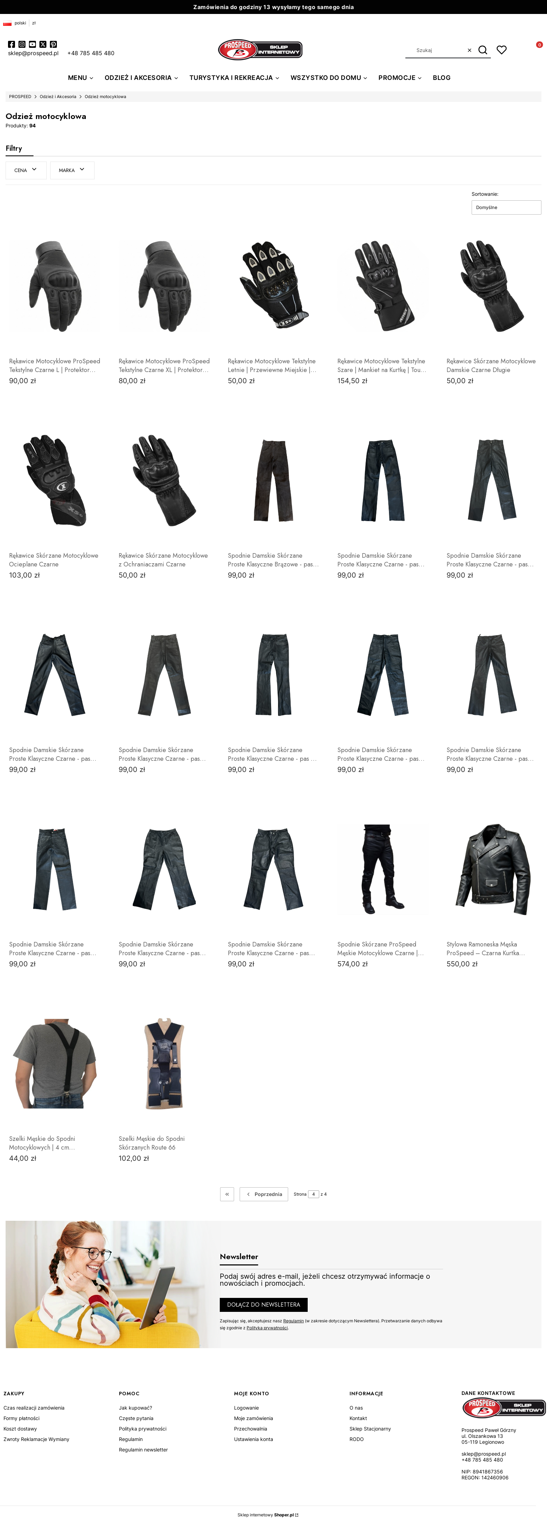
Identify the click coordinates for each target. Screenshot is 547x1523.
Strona (300, 1193)
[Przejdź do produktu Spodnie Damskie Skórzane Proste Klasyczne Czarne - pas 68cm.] (383, 479)
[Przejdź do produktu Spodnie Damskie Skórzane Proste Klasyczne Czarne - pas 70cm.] (492, 479)
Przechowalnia (250, 1428)
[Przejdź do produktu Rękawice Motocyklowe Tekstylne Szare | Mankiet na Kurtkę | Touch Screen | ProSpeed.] (383, 285)
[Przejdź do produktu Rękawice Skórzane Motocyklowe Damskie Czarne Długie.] (492, 285)
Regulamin (293, 1319)
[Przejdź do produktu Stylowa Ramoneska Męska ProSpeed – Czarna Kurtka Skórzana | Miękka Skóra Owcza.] (492, 868)
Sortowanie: (485, 192)
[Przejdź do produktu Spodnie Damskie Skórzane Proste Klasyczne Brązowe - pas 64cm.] (273, 479)
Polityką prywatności (267, 1326)
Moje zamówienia (253, 1417)
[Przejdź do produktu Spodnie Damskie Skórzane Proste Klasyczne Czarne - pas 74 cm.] (273, 674)
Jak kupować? (135, 1407)
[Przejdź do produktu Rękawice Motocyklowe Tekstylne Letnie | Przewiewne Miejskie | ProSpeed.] (273, 285)
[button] (483, 50)
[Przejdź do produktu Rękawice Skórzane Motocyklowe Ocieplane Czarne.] (54, 479)
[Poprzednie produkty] (264, 1193)
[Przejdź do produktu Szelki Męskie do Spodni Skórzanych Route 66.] (164, 1063)
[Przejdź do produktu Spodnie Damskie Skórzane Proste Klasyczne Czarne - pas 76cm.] (492, 674)
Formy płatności (21, 1417)
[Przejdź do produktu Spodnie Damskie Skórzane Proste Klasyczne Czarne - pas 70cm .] (164, 674)
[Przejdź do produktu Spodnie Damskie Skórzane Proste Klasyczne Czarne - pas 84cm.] (273, 868)
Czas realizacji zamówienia (34, 1407)
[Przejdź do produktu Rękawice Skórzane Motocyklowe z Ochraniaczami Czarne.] (164, 479)
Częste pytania (136, 1417)
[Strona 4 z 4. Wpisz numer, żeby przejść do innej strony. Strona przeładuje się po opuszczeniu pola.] (313, 1193)
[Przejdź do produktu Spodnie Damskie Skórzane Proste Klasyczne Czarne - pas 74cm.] (383, 674)
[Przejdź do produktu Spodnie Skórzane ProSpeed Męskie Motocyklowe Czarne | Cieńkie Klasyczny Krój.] (383, 868)
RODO (357, 1438)
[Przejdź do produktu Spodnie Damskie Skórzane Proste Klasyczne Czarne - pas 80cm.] (164, 868)
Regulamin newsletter (143, 1448)
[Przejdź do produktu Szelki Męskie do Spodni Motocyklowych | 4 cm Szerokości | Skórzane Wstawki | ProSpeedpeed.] (54, 1063)
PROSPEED (20, 96)
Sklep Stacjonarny (370, 1428)
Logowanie (246, 1407)
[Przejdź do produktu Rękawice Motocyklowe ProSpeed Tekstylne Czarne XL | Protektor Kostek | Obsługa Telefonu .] (164, 285)
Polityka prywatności (142, 1428)
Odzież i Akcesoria (58, 96)
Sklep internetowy (266, 1513)
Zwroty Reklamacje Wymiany (36, 1438)
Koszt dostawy (20, 1428)
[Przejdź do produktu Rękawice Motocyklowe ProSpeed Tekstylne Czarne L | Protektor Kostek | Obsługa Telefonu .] (54, 285)
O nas (356, 1407)
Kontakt (358, 1417)
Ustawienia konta (253, 1438)
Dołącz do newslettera (263, 1303)
